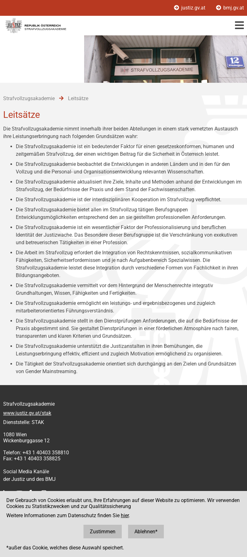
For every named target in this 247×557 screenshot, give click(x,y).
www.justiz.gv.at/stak (27, 413)
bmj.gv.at (230, 8)
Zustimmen (102, 532)
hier (125, 515)
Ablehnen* (145, 532)
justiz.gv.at (190, 8)
